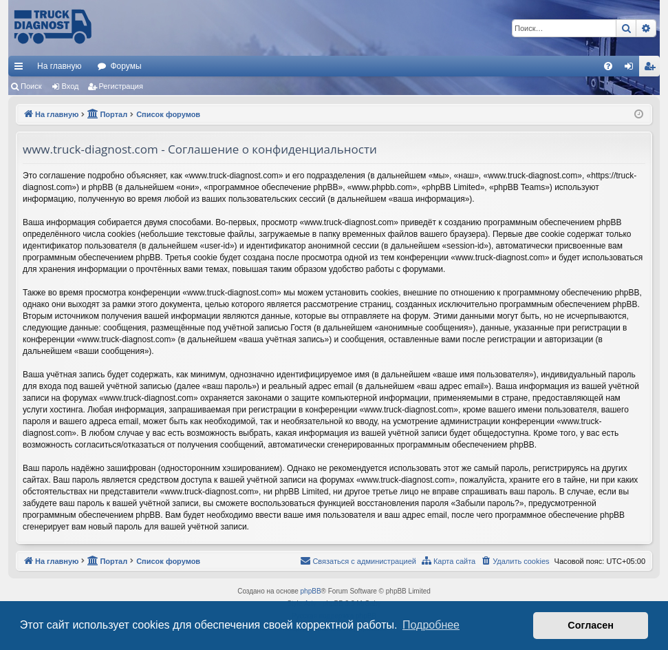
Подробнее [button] (431, 625)
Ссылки (21, 68)
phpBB (311, 591)
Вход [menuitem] (632, 68)
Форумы (125, 66)
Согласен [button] (591, 625)
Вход (70, 86)
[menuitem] (608, 66)
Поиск (31, 86)
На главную (59, 66)
